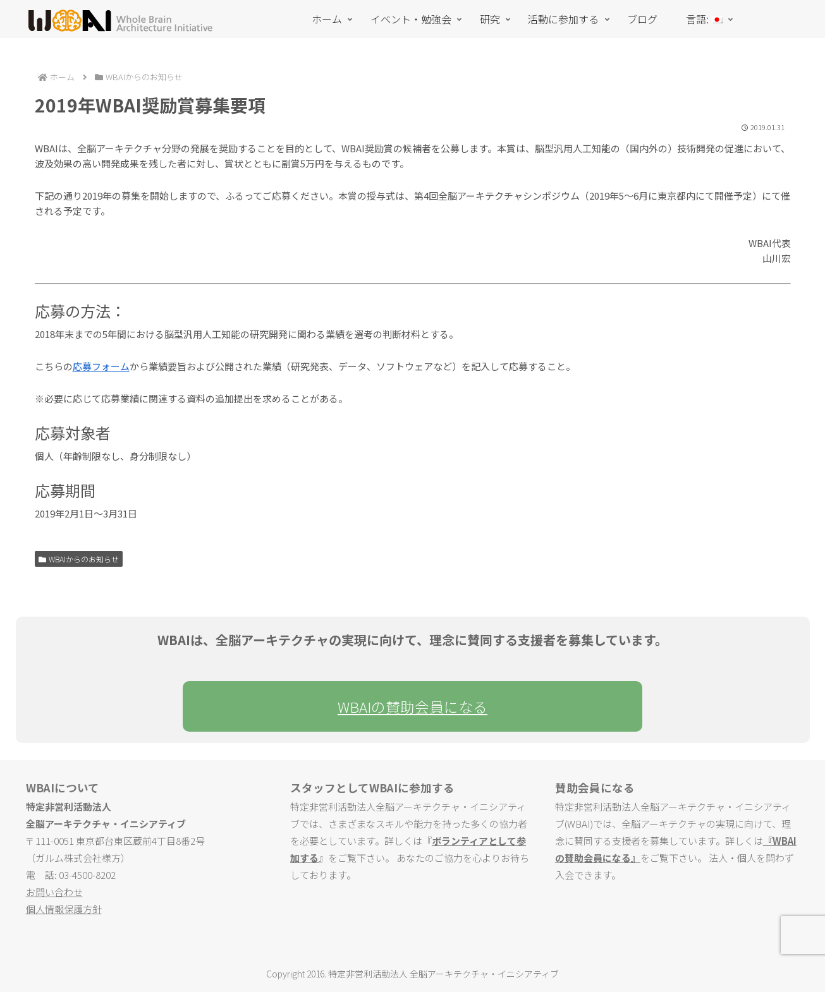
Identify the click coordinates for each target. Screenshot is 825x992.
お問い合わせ (54, 891)
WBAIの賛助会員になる (412, 706)
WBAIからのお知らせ (79, 558)
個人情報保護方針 (64, 909)
